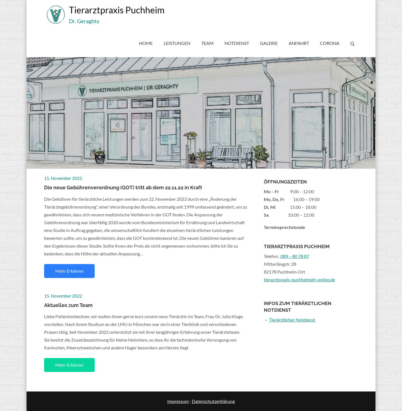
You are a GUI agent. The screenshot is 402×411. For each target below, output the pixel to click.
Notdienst (236, 43)
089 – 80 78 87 (294, 256)
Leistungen (177, 43)
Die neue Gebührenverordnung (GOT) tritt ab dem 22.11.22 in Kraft (123, 187)
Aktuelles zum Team (68, 305)
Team (207, 43)
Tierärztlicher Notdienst (292, 319)
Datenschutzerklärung (213, 401)
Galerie (269, 43)
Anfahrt (299, 43)
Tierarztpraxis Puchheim (116, 9)
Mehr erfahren (69, 271)
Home (146, 43)
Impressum (178, 401)
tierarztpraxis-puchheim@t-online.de (299, 279)
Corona (329, 43)
